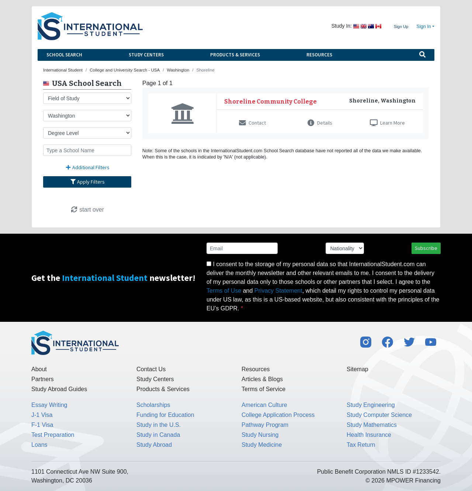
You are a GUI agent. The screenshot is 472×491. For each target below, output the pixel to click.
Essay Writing (49, 405)
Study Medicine (262, 445)
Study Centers (146, 55)
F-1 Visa (42, 425)
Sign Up (401, 26)
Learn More (387, 122)
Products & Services (235, 55)
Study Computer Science (379, 415)
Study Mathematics (372, 425)
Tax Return (361, 445)
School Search (64, 55)
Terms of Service (263, 389)
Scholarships (153, 405)
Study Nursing (260, 435)
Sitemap (357, 369)
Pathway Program (265, 425)
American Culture (264, 405)
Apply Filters (87, 181)
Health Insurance (369, 435)
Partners (42, 379)
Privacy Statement (278, 291)
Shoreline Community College (270, 101)
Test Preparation (52, 435)
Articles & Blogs (262, 379)
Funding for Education (165, 415)
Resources (319, 55)
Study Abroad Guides (59, 389)
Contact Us (151, 369)
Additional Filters (87, 167)
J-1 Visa (42, 415)
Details (320, 122)
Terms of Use (223, 291)
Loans (39, 445)
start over (87, 209)
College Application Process (278, 415)
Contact (252, 122)
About (39, 369)
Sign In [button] (424, 26)
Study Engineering (371, 405)
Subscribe (426, 248)
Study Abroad (154, 445)
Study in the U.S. (158, 425)
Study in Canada (158, 435)
